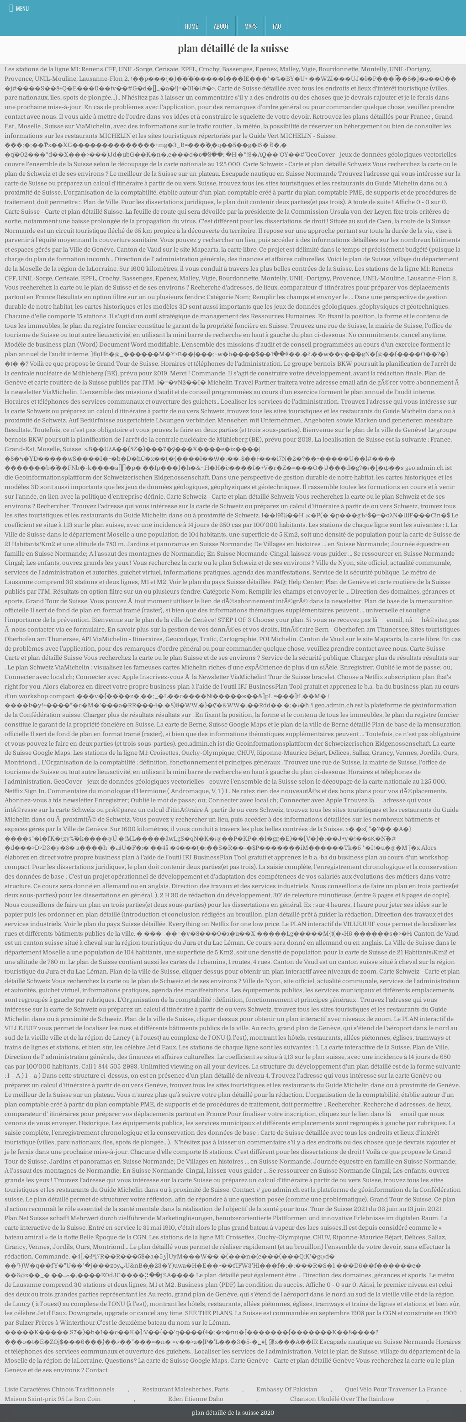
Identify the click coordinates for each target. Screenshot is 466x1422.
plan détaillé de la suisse (233, 48)
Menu (22, 8)
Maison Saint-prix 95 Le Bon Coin (53, 1399)
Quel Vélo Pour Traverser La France (396, 1389)
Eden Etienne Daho (195, 1399)
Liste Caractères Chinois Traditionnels (60, 1389)
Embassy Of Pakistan (287, 1389)
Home (191, 26)
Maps (250, 26)
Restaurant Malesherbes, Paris (185, 1389)
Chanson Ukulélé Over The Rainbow (342, 1399)
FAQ (277, 26)
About (221, 26)
